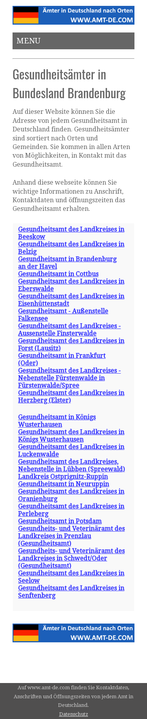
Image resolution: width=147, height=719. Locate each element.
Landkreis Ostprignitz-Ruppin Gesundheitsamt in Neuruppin (63, 480)
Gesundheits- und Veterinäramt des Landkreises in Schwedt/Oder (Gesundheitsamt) (71, 558)
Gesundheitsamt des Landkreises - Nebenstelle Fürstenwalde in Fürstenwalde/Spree (69, 378)
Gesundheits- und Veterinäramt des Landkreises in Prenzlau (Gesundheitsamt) (71, 536)
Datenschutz (73, 714)
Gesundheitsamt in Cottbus (58, 274)
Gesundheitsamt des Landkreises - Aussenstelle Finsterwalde (69, 329)
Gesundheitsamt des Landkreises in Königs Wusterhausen (71, 435)
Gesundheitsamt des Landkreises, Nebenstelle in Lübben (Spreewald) (71, 465)
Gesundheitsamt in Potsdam (60, 521)
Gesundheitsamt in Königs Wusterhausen (57, 420)
